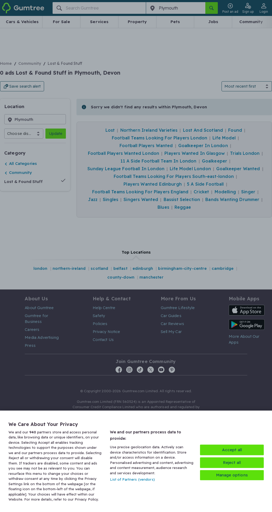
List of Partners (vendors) (132, 479)
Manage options (232, 474)
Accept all (232, 449)
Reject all (232, 462)
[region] (136, 461)
